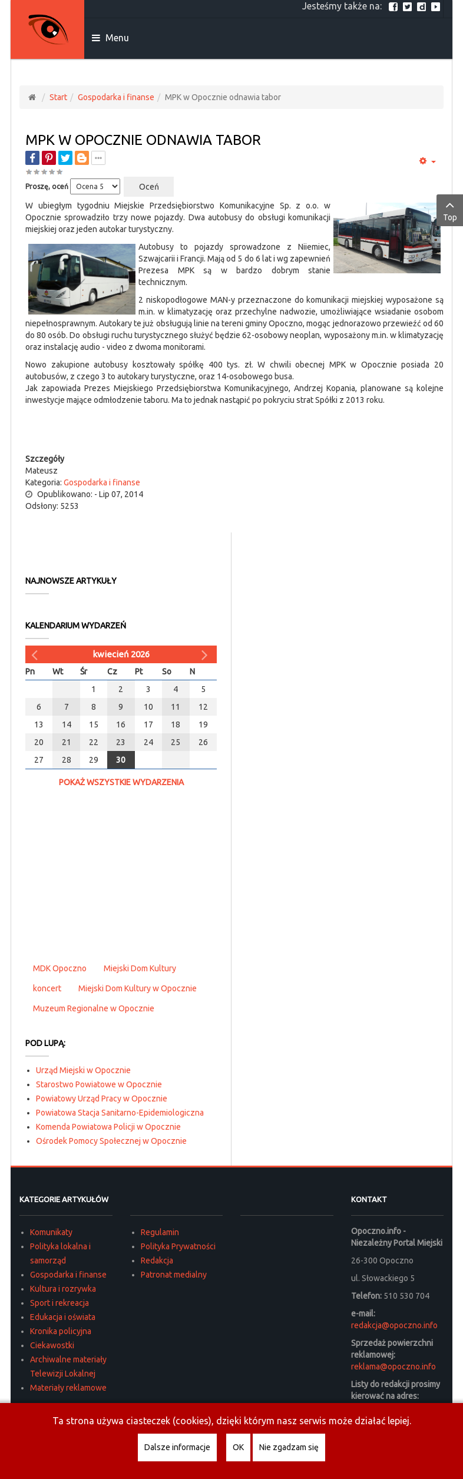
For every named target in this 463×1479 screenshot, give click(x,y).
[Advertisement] (234, 429)
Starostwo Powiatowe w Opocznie (99, 1084)
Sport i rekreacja (59, 1303)
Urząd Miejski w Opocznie (83, 1070)
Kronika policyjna (60, 1331)
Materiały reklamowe (68, 1387)
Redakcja (157, 1260)
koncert (47, 988)
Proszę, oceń (46, 186)
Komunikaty (51, 1232)
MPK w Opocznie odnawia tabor (143, 140)
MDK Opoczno (60, 968)
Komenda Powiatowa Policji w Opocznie (108, 1126)
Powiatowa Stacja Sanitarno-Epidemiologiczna (120, 1112)
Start (58, 97)
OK (238, 1447)
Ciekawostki (52, 1345)
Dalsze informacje (177, 1447)
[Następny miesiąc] (206, 654)
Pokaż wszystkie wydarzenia (121, 782)
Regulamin (160, 1232)
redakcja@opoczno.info (394, 1325)
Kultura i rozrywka (63, 1288)
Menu (110, 37)
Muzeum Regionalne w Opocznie (93, 1008)
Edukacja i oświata (62, 1317)
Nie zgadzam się (289, 1447)
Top (449, 209)
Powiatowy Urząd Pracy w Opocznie (101, 1098)
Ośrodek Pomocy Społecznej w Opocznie (111, 1141)
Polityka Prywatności (178, 1246)
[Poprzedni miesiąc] (36, 654)
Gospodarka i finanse (116, 97)
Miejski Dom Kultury (140, 968)
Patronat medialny (174, 1274)
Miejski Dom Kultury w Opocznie (137, 988)
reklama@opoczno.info (393, 1366)
